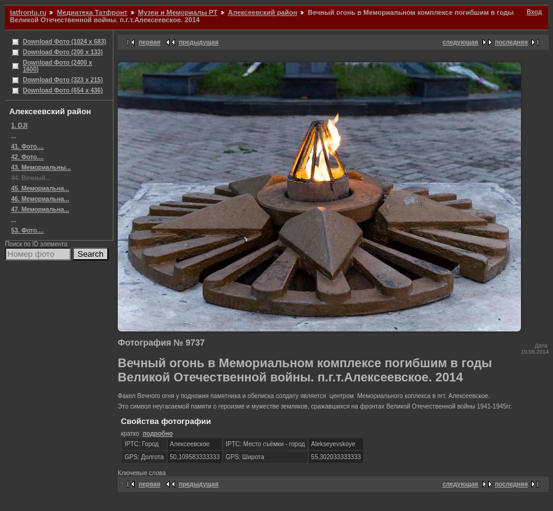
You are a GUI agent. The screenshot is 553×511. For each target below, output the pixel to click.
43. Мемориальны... (41, 167)
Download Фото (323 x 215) (63, 80)
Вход (534, 12)
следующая (460, 42)
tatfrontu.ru (28, 12)
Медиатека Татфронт (92, 12)
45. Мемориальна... (40, 188)
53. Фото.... (27, 230)
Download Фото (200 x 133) (63, 52)
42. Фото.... (27, 157)
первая (149, 42)
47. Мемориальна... (40, 209)
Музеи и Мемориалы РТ (178, 12)
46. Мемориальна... (40, 199)
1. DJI (19, 125)
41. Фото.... (27, 146)
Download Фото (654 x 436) (63, 90)
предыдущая (199, 42)
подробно (157, 433)
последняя (511, 42)
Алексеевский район (262, 12)
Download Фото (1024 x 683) (64, 41)
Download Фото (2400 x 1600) (57, 66)
